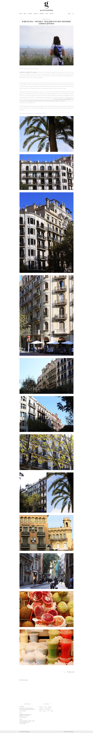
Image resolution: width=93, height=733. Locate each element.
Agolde (21, 719)
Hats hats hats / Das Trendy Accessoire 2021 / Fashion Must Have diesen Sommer (27, 708)
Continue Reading (23, 717)
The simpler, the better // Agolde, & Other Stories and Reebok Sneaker (27, 721)
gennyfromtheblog (26, 731)
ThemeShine (71, 731)
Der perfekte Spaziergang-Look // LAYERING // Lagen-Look (26, 715)
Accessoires (22, 706)
